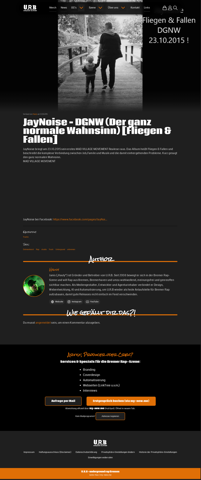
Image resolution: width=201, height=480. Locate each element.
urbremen (71, 249)
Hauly (35, 114)
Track (51, 249)
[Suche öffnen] (175, 8)
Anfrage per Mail (63, 401)
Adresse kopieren (110, 416)
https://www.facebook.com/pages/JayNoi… (80, 219)
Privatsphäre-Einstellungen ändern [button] (118, 452)
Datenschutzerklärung (86, 452)
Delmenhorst (28, 249)
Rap (37, 249)
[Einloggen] (170, 8)
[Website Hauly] (57, 301)
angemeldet (43, 323)
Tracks (26, 237)
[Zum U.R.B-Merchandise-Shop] (164, 8)
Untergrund (60, 249)
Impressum (29, 452)
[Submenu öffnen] (81, 7)
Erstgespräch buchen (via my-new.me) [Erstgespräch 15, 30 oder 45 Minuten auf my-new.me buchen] (121, 401)
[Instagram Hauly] (74, 301)
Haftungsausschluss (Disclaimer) (55, 452)
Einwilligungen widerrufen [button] (100, 457)
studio (44, 249)
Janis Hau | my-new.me (100, 474)
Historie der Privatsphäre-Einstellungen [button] (158, 452)
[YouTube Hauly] (92, 301)
